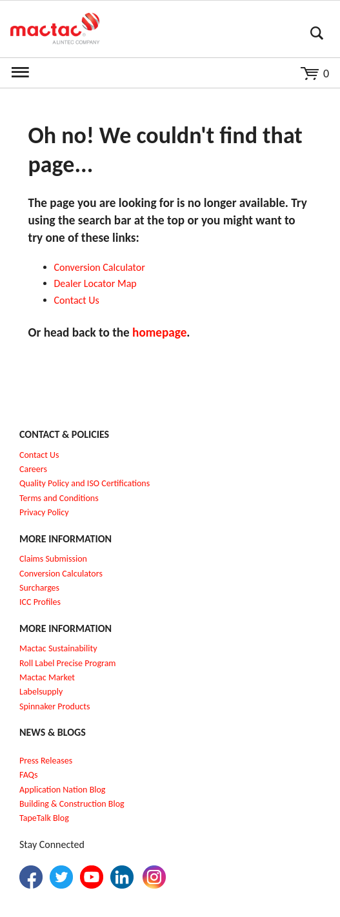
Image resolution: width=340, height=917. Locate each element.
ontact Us (79, 300)
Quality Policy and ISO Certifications (84, 483)
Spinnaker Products (54, 706)
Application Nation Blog (62, 789)
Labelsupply (41, 691)
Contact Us (39, 454)
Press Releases (45, 760)
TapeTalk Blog (44, 818)
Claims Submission (53, 558)
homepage (159, 332)
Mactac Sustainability (58, 648)
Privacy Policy (44, 512)
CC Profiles (41, 602)
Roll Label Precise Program (67, 663)
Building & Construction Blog (72, 803)
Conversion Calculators (61, 573)
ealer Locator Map (98, 283)
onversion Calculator (102, 267)
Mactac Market (47, 677)
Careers (33, 469)
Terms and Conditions (59, 498)
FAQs (28, 774)
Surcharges (39, 587)
